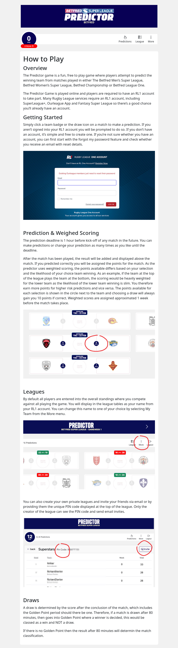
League (139, 39)
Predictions (125, 39)
